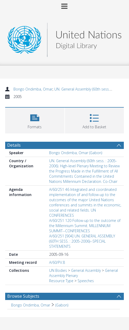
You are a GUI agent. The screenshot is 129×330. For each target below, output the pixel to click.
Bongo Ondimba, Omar (32, 89)
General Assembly (86, 270)
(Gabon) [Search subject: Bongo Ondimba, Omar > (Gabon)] (61, 305)
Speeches (86, 280)
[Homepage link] (64, 38)
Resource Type (61, 280)
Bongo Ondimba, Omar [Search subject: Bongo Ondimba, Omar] (30, 305)
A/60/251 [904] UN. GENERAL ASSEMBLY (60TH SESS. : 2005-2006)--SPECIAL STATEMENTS (82, 241)
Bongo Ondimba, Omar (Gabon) (75, 152)
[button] (34, 120)
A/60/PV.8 (57, 262)
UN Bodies (58, 270)
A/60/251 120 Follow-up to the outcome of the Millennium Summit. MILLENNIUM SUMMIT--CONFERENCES (84, 225)
